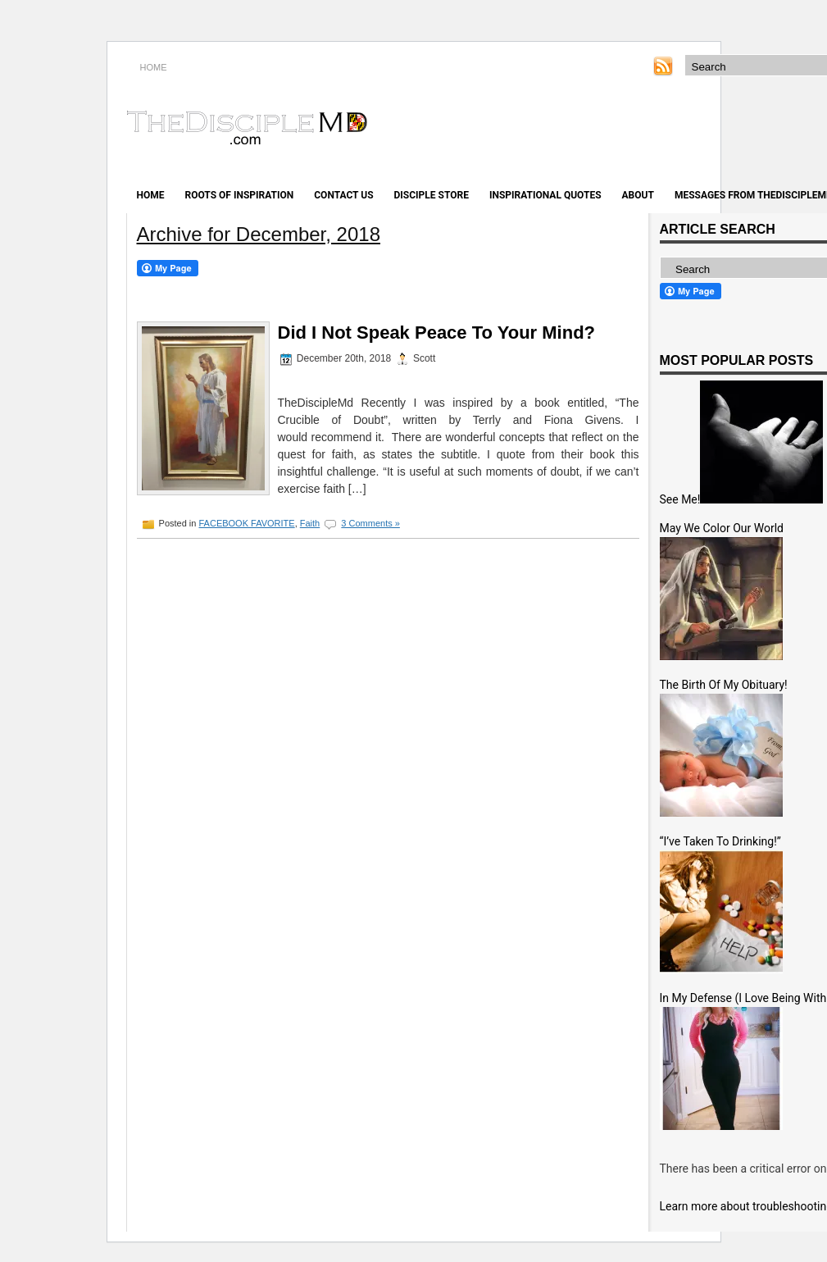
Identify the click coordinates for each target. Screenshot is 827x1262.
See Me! (680, 499)
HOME (153, 67)
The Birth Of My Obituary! (724, 684)
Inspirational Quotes (545, 195)
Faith (310, 523)
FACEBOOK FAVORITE (246, 523)
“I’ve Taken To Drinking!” (720, 841)
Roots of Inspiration (239, 195)
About (638, 195)
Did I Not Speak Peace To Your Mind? (437, 332)
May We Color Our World (722, 528)
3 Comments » (370, 523)
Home (151, 195)
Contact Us (343, 195)
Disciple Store (431, 195)
